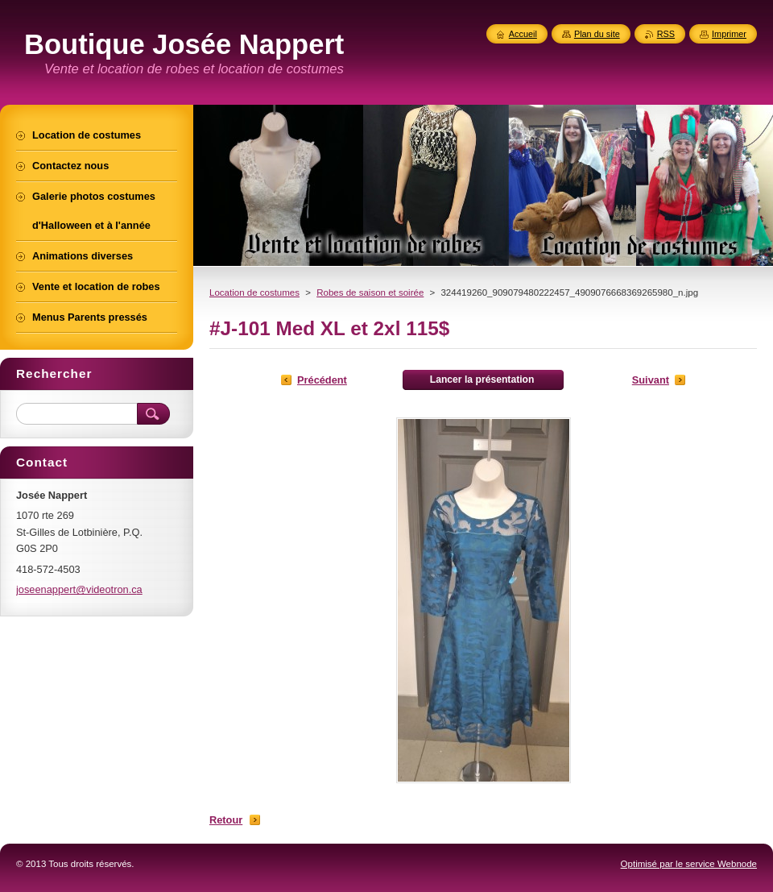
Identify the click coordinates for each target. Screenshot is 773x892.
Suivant (650, 380)
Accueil (523, 34)
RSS (666, 34)
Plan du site (597, 34)
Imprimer (729, 34)
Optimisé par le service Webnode (689, 864)
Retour (225, 820)
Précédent (322, 380)
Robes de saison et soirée (370, 292)
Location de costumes (254, 292)
